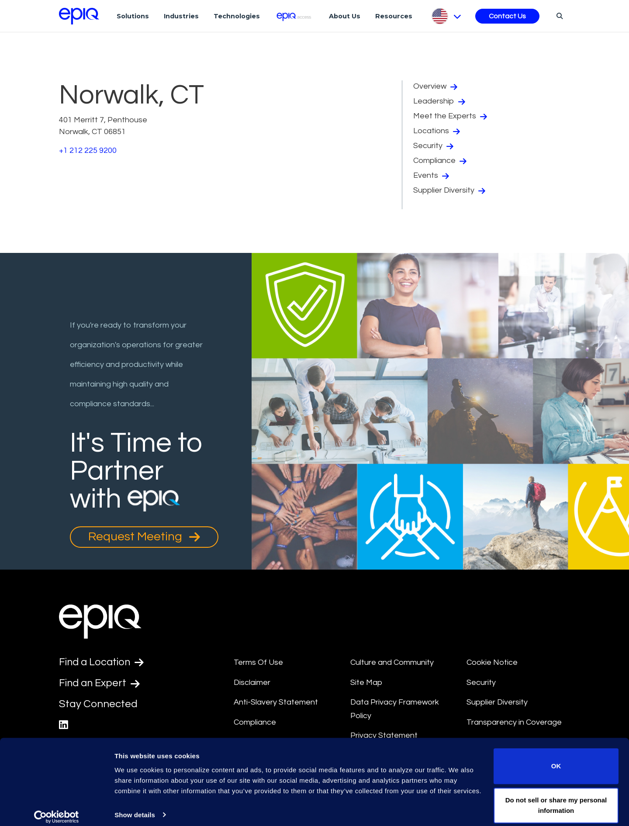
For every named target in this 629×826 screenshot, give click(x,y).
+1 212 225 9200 (88, 150)
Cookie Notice (492, 662)
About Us (344, 16)
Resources (393, 16)
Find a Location (102, 662)
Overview (435, 86)
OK (556, 758)
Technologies (237, 16)
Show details (134, 807)
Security (433, 146)
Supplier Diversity (449, 190)
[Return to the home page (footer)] (79, 16)
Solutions (133, 16)
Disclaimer (252, 682)
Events (431, 175)
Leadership (439, 101)
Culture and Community (392, 662)
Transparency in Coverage (514, 722)
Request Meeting (144, 536)
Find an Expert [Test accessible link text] (100, 683)
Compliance (440, 160)
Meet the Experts (450, 116)
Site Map (366, 682)
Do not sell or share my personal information (556, 797)
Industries (181, 16)
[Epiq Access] (294, 16)
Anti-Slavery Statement (276, 702)
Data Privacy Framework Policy (394, 709)
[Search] (558, 15)
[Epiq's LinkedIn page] (63, 725)
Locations (436, 131)
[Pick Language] (445, 16)
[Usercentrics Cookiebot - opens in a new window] (56, 809)
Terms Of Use (258, 662)
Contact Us (507, 16)
